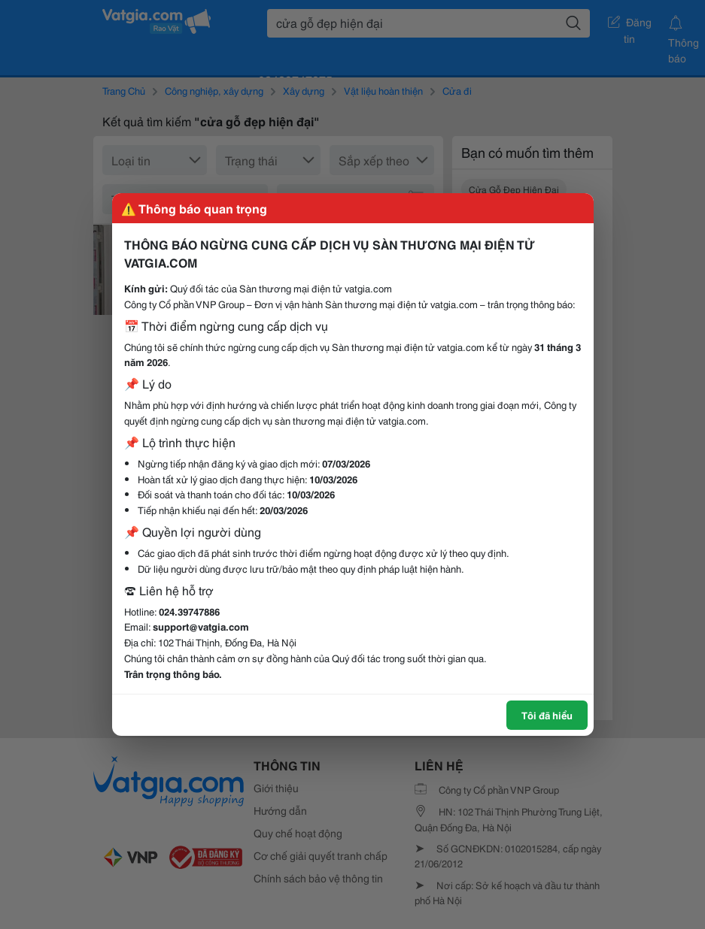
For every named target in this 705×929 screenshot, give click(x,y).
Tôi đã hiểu (547, 715)
